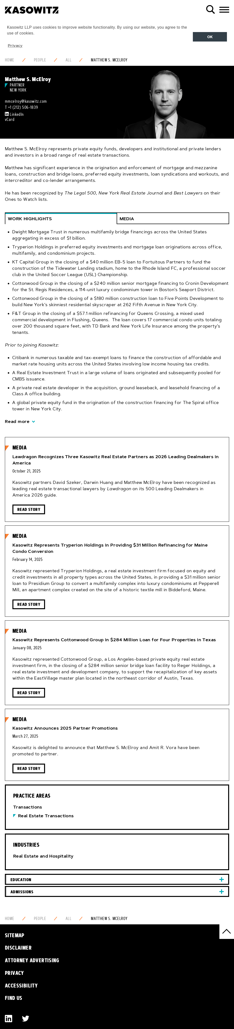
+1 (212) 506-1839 (23, 107)
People (40, 60)
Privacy (14, 973)
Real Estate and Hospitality (43, 856)
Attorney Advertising (32, 960)
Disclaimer (18, 947)
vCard (9, 119)
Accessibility (21, 985)
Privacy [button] (15, 45)
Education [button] (20, 879)
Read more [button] (17, 421)
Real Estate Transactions (46, 815)
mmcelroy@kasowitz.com (26, 101)
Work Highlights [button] (30, 218)
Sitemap (14, 935)
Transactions (27, 807)
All (68, 60)
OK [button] (210, 37)
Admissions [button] (21, 891)
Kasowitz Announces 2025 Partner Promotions (65, 728)
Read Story (28, 509)
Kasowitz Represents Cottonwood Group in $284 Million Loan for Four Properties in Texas (114, 639)
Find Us (13, 998)
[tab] (117, 327)
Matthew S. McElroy (109, 60)
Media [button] (127, 218)
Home (9, 60)
